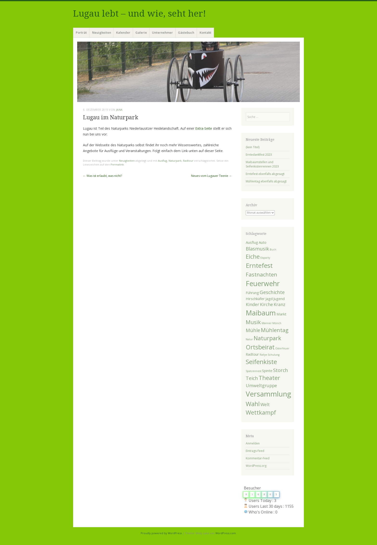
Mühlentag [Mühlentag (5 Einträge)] (275, 329)
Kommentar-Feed (258, 458)
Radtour (188, 160)
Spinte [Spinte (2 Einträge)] (267, 370)
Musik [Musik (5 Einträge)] (253, 322)
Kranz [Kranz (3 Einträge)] (279, 304)
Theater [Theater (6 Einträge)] (269, 378)
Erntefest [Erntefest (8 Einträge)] (259, 265)
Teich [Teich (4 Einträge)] (252, 378)
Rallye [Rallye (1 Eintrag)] (263, 354)
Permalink (117, 164)
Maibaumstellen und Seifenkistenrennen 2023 (262, 164)
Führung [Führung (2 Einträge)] (252, 292)
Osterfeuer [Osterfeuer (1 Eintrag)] (282, 348)
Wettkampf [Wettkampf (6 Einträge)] (261, 412)
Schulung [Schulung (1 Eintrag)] (273, 354)
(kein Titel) (252, 147)
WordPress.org (256, 466)
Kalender (123, 32)
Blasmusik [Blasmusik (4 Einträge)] (257, 248)
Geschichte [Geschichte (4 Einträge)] (272, 292)
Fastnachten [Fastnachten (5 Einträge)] (261, 274)
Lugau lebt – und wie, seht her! (139, 13)
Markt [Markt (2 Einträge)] (281, 314)
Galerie (141, 32)
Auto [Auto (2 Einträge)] (262, 242)
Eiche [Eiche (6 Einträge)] (253, 256)
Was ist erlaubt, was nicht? (102, 176)
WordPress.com (225, 533)
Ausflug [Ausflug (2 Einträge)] (252, 242)
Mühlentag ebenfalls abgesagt (266, 181)
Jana (119, 109)
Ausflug (162, 160)
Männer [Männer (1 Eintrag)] (267, 323)
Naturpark (175, 160)
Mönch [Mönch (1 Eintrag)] (276, 323)
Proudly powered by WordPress (161, 533)
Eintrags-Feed (255, 451)
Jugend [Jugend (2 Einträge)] (279, 298)
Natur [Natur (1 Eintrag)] (249, 339)
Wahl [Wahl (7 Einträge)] (253, 404)
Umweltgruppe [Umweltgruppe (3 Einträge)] (261, 385)
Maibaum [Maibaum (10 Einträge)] (261, 312)
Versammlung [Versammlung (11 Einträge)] (268, 394)
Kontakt (205, 32)
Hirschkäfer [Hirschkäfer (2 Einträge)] (255, 298)
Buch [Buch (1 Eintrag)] (273, 249)
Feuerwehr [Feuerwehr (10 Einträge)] (263, 283)
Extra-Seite (203, 128)
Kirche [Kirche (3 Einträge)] (266, 304)
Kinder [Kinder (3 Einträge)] (252, 304)
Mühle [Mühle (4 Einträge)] (253, 330)
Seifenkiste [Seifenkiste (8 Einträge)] (261, 361)
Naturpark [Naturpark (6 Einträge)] (267, 338)
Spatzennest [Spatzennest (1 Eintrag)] (253, 371)
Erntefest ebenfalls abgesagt (265, 174)
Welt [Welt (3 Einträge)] (265, 404)
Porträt (81, 32)
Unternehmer (162, 32)
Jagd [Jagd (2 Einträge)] (269, 298)
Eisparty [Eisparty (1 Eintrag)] (265, 257)
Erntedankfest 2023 (259, 155)
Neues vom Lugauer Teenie (211, 176)
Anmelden (253, 443)
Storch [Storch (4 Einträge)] (280, 370)
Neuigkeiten (101, 32)
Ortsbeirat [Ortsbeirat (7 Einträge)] (260, 347)
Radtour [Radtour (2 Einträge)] (252, 354)
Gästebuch (186, 32)
